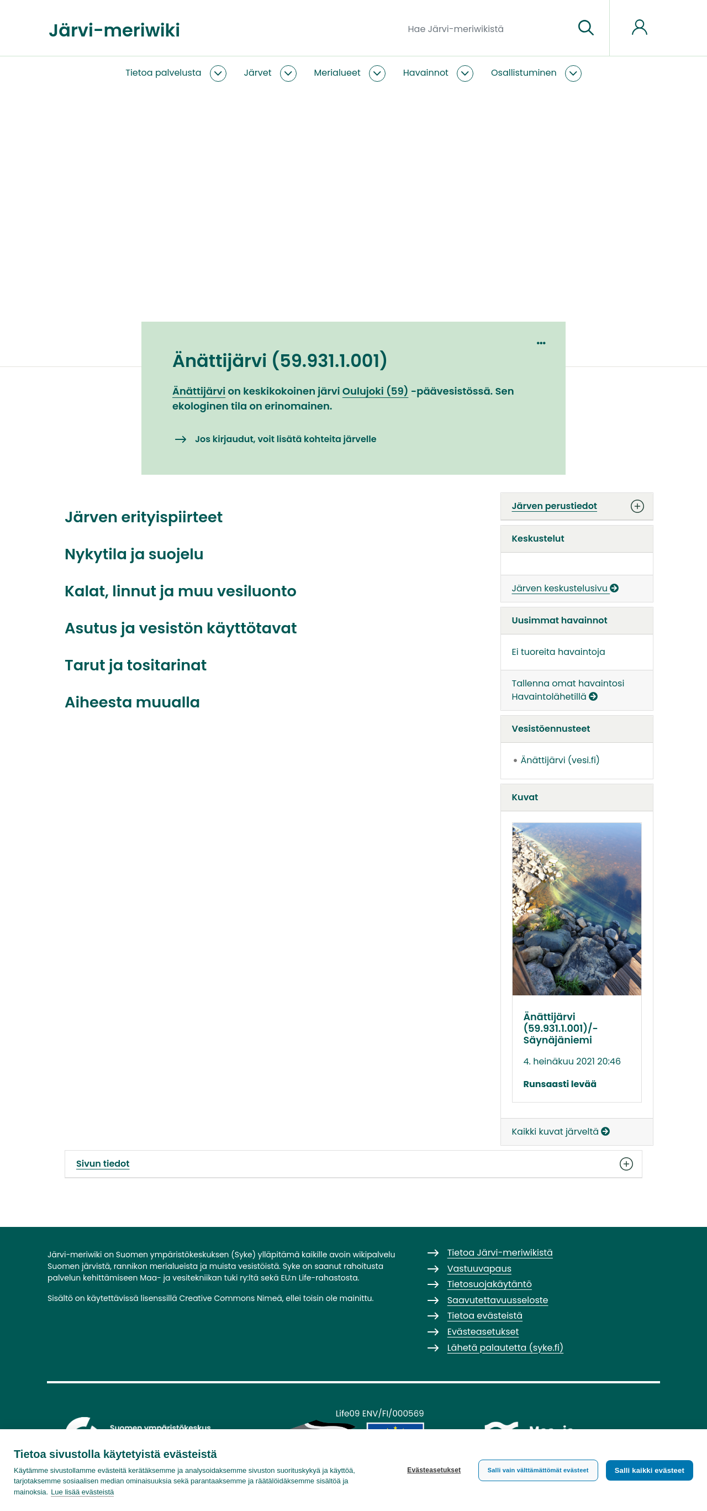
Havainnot (426, 72)
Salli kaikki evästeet (649, 1470)
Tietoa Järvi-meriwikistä (500, 1252)
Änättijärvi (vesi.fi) (560, 760)
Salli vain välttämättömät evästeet (538, 1470)
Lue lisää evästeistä (82, 1492)
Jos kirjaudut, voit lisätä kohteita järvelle (286, 439)
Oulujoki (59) (375, 391)
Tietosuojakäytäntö (489, 1284)
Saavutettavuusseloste (497, 1300)
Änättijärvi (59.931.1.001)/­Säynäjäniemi (561, 1028)
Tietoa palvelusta (163, 72)
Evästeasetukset (434, 1470)
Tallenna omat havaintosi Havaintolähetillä (568, 690)
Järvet (258, 72)
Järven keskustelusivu (565, 588)
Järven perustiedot (577, 506)
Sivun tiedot (353, 1164)
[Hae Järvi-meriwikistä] (487, 28)
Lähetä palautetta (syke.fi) (505, 1347)
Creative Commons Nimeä (230, 1298)
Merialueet (337, 72)
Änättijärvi (198, 391)
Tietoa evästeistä (485, 1315)
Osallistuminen (524, 72)
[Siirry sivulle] (586, 28)
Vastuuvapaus (479, 1268)
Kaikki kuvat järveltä (561, 1131)
